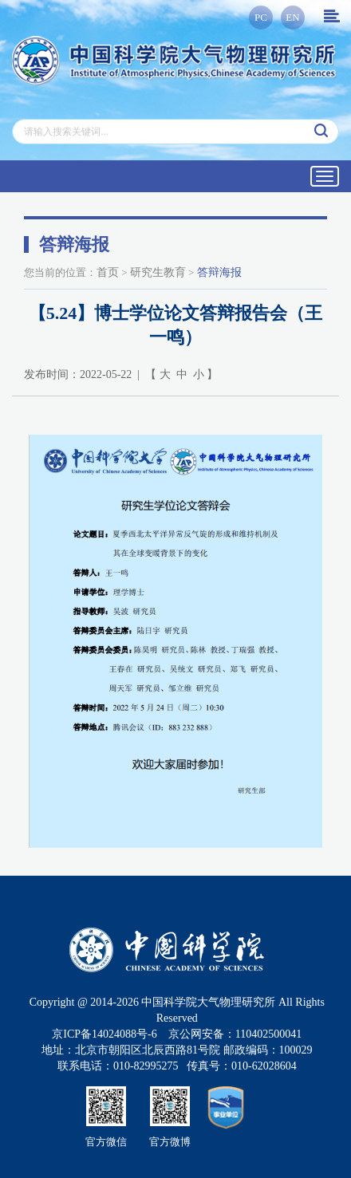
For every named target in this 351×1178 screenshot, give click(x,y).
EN (292, 17)
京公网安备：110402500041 (235, 1034)
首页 (108, 272)
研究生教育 (158, 272)
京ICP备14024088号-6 (104, 1034)
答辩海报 (219, 272)
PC (260, 17)
